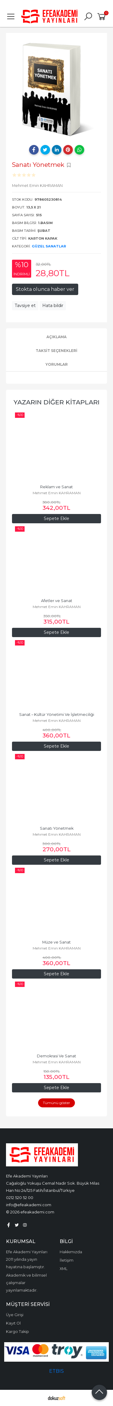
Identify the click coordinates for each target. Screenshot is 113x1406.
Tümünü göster (56, 1102)
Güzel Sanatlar (49, 246)
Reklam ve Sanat (56, 487)
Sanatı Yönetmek (56, 828)
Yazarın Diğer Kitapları (56, 402)
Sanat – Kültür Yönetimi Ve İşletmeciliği (56, 714)
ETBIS (56, 1371)
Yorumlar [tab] (57, 364)
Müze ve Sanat (56, 942)
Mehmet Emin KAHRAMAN (57, 493)
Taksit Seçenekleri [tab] (56, 350)
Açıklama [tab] (56, 337)
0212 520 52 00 (19, 1197)
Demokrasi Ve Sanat (56, 1056)
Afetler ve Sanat (56, 600)
